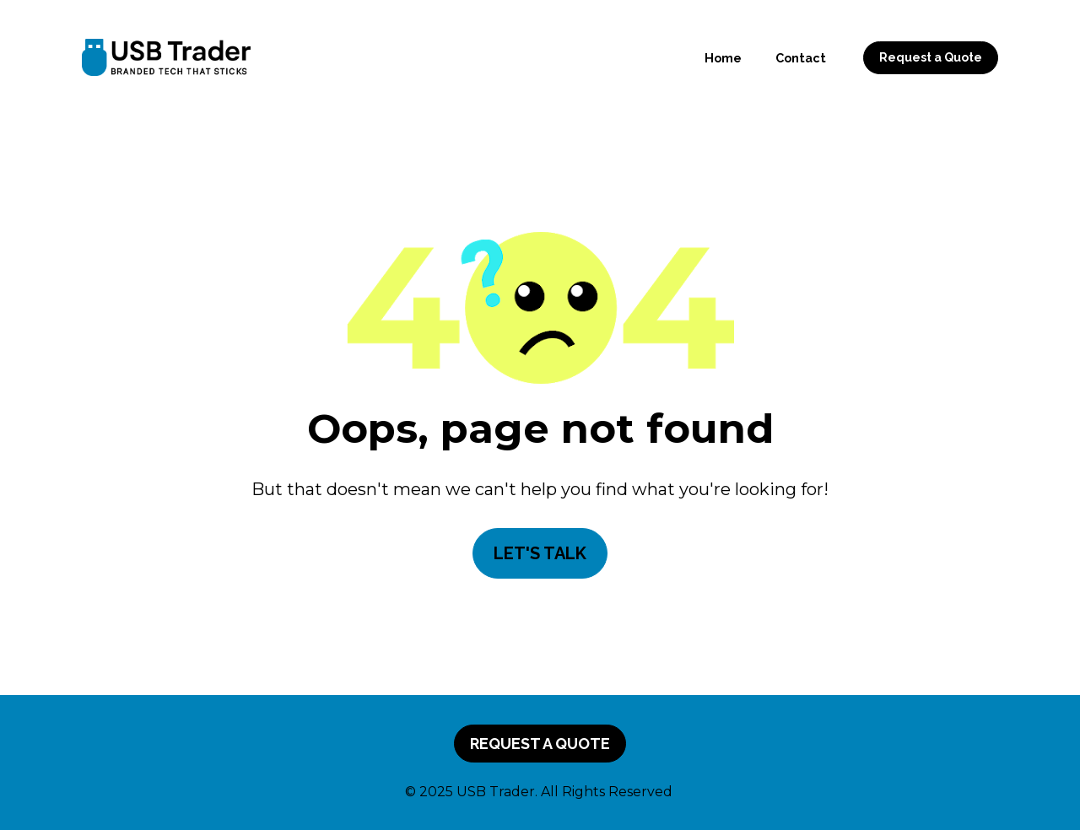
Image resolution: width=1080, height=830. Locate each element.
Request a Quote (930, 57)
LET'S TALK (540, 553)
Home (723, 58)
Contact (800, 58)
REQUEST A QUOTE (540, 743)
